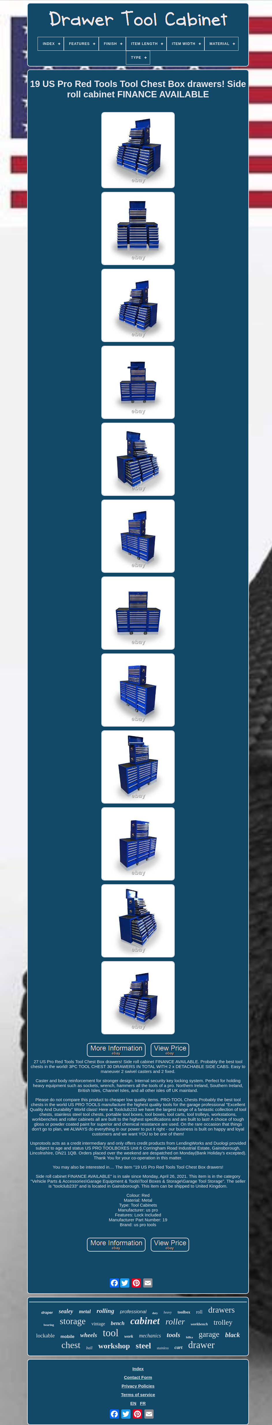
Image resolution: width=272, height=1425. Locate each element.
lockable (45, 1336)
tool (110, 1333)
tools (173, 1335)
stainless (163, 1348)
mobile (67, 1336)
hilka (189, 1337)
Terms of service (138, 1394)
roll (199, 1311)
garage (209, 1334)
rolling (105, 1310)
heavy (168, 1312)
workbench (199, 1324)
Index (138, 1368)
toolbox (184, 1312)
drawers (221, 1309)
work (128, 1336)
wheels (88, 1335)
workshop (114, 1346)
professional (133, 1311)
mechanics (150, 1336)
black (232, 1335)
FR (143, 1403)
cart (178, 1347)
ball (89, 1348)
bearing (49, 1324)
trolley (223, 1322)
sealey (66, 1311)
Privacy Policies (138, 1386)
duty (155, 1313)
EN (133, 1403)
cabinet (145, 1321)
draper (47, 1312)
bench (118, 1323)
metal (85, 1311)
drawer (201, 1345)
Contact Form (138, 1377)
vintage (98, 1323)
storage (73, 1321)
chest (71, 1345)
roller (175, 1321)
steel (143, 1345)
